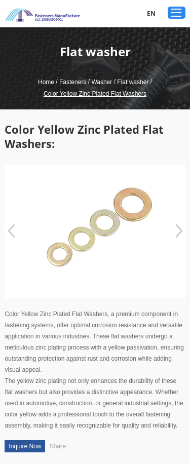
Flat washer (132, 82)
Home (46, 82)
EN (151, 13)
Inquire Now (25, 446)
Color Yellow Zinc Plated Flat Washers (95, 93)
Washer (101, 82)
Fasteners (72, 82)
